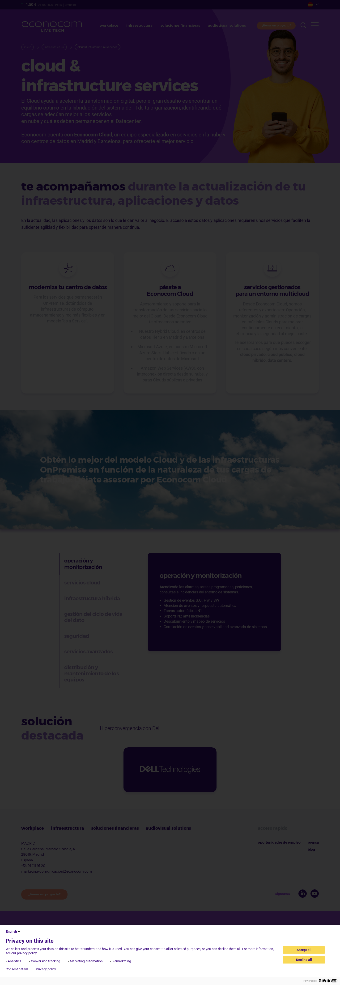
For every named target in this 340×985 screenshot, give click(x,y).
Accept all (304, 950)
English (13, 931)
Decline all (304, 960)
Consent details (17, 969)
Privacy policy (46, 969)
